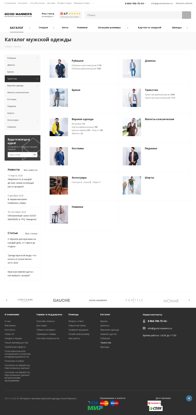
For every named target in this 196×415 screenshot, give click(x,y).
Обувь (96, 182)
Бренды (104, 346)
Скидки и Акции (13, 338)
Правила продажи (78, 329)
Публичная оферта (15, 346)
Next (189, 300)
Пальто (97, 130)
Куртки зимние (81, 130)
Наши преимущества (16, 342)
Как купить (74, 338)
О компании (12, 314)
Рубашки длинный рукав (86, 68)
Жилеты (77, 133)
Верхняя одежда (109, 329)
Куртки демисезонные (85, 127)
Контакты (10, 329)
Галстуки (77, 182)
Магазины (10, 325)
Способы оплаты (45, 321)
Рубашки (105, 338)
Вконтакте (189, 398)
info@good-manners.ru (162, 3)
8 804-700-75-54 (157, 321)
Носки (87, 182)
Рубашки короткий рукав (86, 65)
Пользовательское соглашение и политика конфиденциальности (18, 354)
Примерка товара (46, 333)
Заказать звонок (184, 3)
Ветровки (78, 123)
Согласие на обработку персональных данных (17, 366)
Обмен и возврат (45, 329)
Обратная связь (77, 325)
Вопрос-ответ (76, 321)
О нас (8, 321)
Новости (9, 333)
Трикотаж (105, 342)
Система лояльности (47, 338)
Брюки (103, 321)
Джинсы (104, 325)
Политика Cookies (14, 360)
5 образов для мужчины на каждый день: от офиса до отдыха (22, 243)
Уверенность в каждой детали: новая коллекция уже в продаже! (21, 183)
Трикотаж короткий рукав (160, 97)
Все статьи (31, 233)
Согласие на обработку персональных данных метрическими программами (17, 376)
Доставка (41, 325)
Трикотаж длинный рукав (160, 94)
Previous (7, 300)
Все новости (30, 169)
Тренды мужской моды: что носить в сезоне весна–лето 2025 (22, 259)
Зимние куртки (108, 333)
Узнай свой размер (78, 333)
